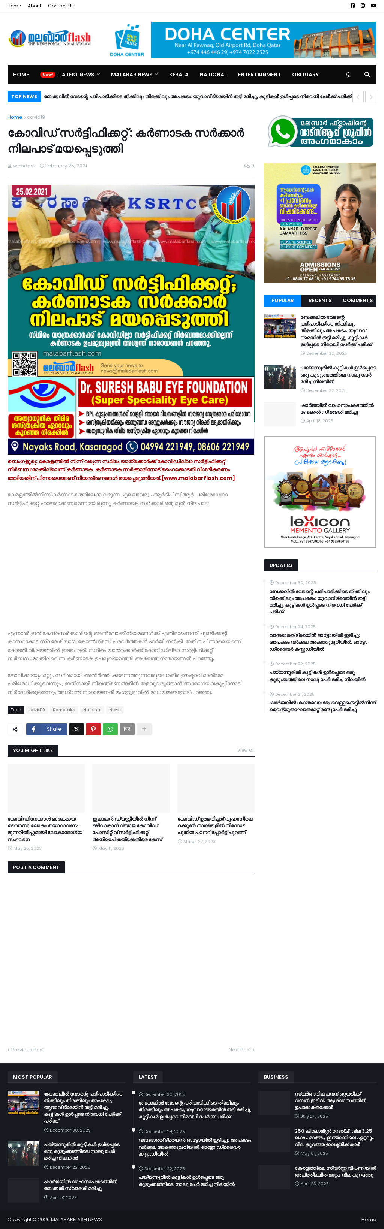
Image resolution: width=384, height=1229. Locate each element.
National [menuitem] (213, 74)
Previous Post (27, 1049)
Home (14, 6)
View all (246, 750)
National (92, 710)
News (115, 710)
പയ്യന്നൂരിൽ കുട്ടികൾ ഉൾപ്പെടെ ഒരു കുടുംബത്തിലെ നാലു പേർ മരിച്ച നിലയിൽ (338, 375)
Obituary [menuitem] (305, 74)
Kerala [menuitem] (179, 74)
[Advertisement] (131, 568)
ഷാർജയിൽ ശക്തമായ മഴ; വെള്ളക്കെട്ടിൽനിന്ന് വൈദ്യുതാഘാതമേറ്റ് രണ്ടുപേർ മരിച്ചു (322, 706)
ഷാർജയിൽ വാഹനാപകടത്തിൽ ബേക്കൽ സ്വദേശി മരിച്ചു (337, 409)
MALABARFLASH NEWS (76, 1219)
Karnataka (64, 710)
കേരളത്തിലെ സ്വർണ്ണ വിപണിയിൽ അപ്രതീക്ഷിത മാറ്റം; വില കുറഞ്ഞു (335, 1171)
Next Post (240, 1049)
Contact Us (61, 6)
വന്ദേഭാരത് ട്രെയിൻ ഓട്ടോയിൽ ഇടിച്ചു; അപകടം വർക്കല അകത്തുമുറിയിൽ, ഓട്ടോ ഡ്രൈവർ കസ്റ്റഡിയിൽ (318, 642)
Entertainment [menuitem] (259, 74)
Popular (283, 300)
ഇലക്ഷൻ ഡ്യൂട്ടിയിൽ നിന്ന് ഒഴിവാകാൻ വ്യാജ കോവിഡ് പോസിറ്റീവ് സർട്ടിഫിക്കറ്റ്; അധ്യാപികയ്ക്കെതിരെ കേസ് (127, 829)
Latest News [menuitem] (76, 74)
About (34, 6)
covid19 (36, 117)
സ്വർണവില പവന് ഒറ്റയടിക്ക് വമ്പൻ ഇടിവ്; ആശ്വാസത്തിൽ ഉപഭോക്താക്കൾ (330, 1101)
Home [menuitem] (21, 74)
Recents (320, 300)
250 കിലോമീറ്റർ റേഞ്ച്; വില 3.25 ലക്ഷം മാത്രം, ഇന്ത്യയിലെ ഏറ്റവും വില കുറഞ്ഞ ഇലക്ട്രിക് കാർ (334, 1138)
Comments (358, 300)
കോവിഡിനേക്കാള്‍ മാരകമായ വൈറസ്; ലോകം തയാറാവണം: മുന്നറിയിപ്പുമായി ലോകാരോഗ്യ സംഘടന (45, 829)
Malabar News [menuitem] (132, 74)
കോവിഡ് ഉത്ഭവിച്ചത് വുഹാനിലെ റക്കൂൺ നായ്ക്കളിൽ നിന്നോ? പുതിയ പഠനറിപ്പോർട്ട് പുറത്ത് (214, 826)
